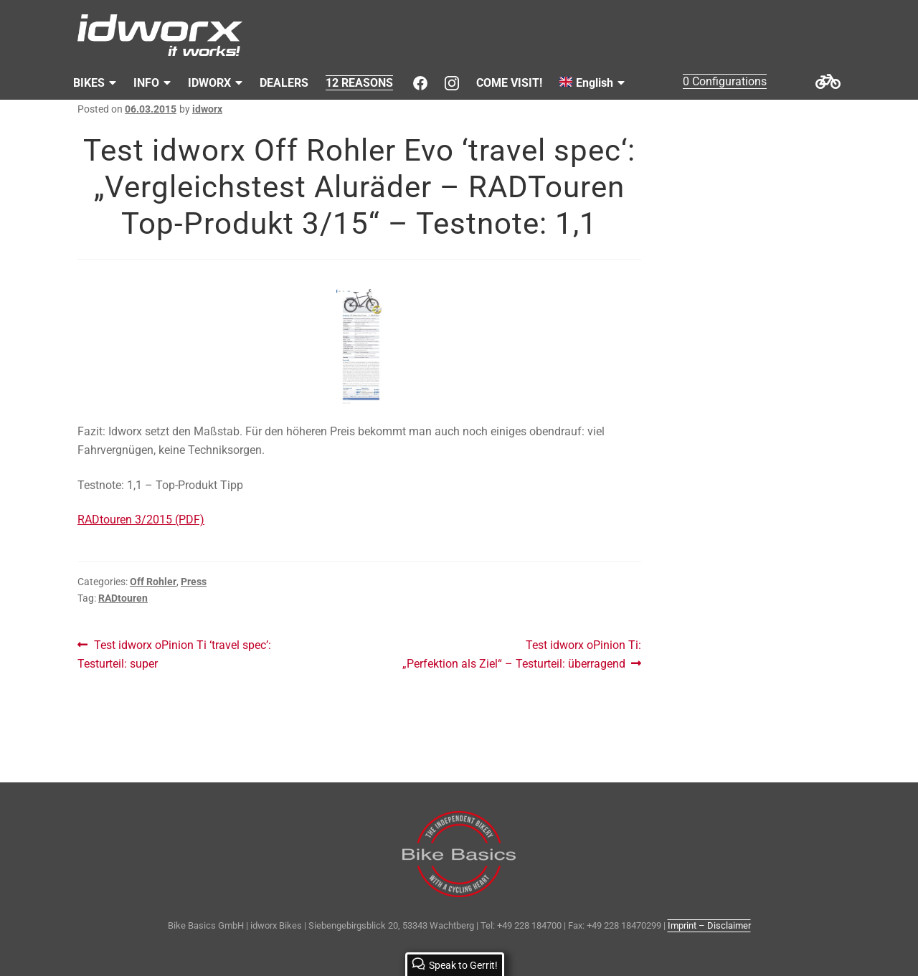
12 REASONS (359, 83)
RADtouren (123, 598)
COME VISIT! (509, 83)
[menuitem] (592, 83)
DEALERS (284, 83)
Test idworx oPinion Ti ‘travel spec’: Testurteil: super (174, 653)
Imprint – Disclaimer (709, 925)
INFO (146, 83)
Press (194, 581)
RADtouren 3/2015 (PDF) (140, 519)
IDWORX (209, 83)
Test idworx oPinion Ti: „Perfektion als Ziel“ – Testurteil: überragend (522, 653)
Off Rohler (153, 581)
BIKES (89, 83)
